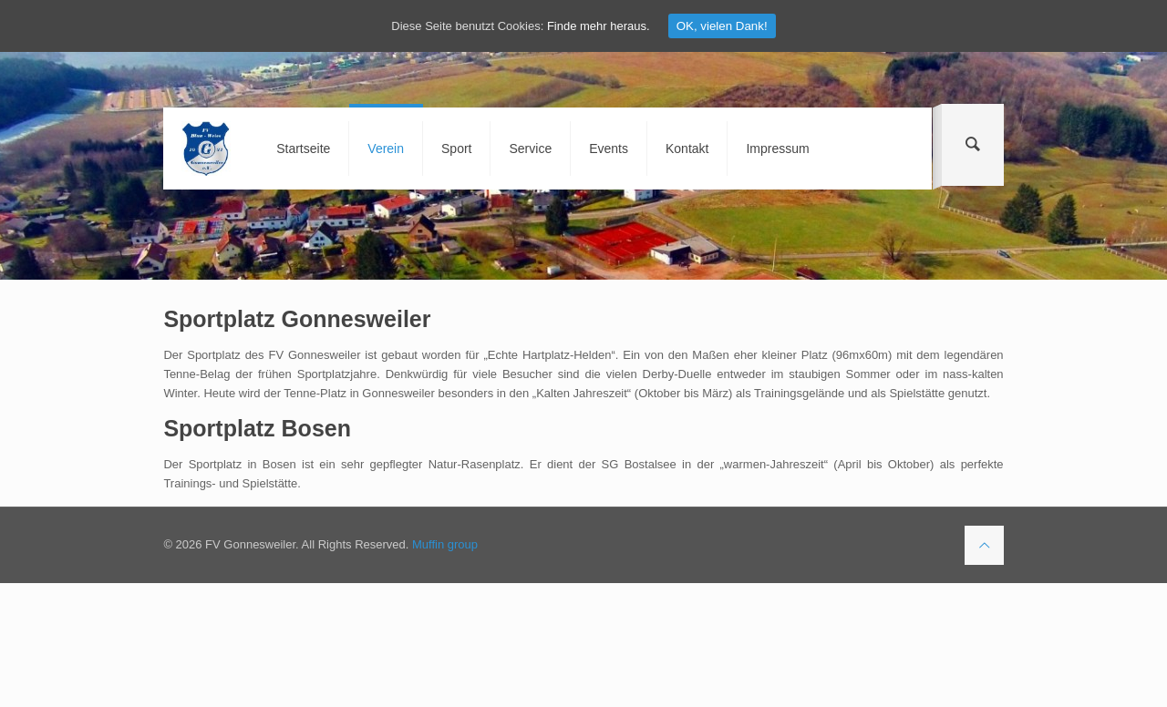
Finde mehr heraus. (598, 26)
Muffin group (445, 544)
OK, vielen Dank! (722, 26)
